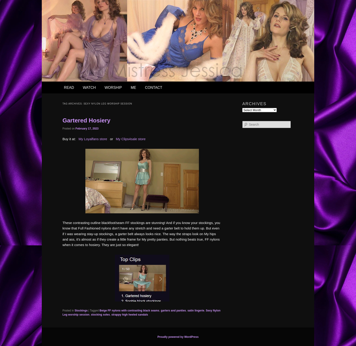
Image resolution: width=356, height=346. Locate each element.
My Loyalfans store (93, 139)
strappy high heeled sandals (129, 314)
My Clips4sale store (131, 139)
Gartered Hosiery (86, 120)
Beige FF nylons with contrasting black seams (129, 310)
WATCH (89, 88)
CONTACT (153, 88)
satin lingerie (196, 310)
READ (69, 88)
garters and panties (173, 310)
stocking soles (100, 314)
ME (133, 88)
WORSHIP (113, 88)
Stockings (81, 310)
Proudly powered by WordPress (177, 337)
